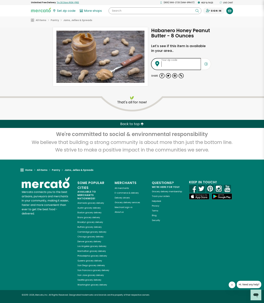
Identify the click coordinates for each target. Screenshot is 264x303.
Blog (154, 215)
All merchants (122, 188)
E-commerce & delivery (127, 192)
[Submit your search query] (197, 10)
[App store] (199, 196)
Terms (155, 210)
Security (156, 220)
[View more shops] (91, 11)
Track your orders (161, 196)
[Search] (155, 10)
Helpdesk (156, 201)
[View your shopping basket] (229, 10)
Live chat (226, 2)
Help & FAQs (205, 2)
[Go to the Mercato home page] (41, 9)
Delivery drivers (122, 197)
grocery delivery (90, 202)
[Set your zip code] (64, 11)
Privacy (155, 205)
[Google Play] (222, 196)
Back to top (132, 124)
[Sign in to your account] (214, 10)
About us (119, 212)
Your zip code (169, 60)
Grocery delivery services (127, 202)
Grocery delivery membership (167, 191)
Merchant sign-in (124, 207)
